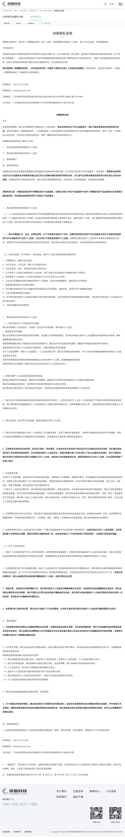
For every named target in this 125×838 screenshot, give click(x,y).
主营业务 (23, 11)
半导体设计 (35, 16)
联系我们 (62, 798)
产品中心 (22, 24)
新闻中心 (95, 792)
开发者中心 (38, 24)
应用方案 (8, 24)
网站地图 (6, 833)
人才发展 (111, 792)
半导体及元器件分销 (13, 16)
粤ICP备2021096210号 (113, 833)
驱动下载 (78, 798)
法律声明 (17, 833)
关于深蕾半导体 (45, 11)
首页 (16, 11)
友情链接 (28, 833)
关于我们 (62, 792)
